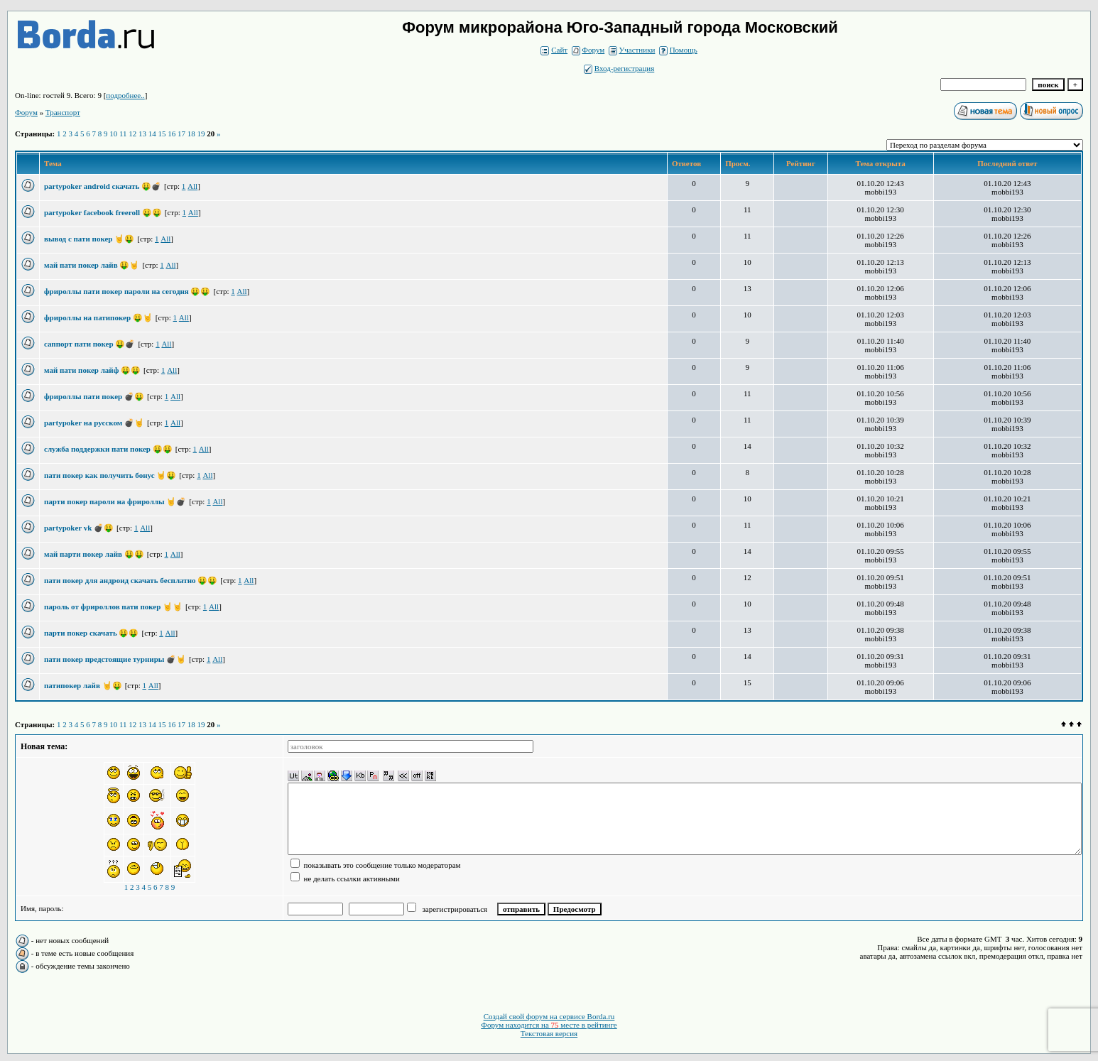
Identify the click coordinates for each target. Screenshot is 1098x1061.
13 (142, 133)
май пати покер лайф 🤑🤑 (92, 370)
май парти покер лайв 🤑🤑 (94, 554)
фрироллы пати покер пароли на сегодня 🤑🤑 (127, 291)
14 (152, 133)
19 (201, 133)
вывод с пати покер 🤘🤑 (89, 238)
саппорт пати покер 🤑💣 (89, 343)
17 (181, 133)
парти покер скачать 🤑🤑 (91, 633)
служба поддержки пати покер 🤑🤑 (108, 449)
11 (123, 133)
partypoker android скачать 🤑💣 (102, 186)
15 (162, 133)
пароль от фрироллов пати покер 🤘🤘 (113, 606)
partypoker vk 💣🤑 (79, 527)
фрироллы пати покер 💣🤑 (94, 396)
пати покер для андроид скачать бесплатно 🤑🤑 (130, 580)
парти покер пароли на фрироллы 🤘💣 (115, 501)
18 (191, 133)
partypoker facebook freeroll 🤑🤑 (103, 212)
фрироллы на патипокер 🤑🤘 (98, 317)
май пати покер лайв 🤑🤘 (91, 265)
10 (113, 133)
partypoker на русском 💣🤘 (94, 422)
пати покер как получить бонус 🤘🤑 (110, 475)
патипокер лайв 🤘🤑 (83, 685)
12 (132, 133)
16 (171, 133)
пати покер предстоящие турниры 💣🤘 (115, 659)
